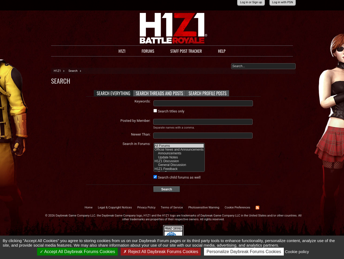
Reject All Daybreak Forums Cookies (160, 251)
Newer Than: (140, 134)
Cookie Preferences (237, 207)
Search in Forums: (136, 144)
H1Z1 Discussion (179, 161)
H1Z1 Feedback (179, 169)
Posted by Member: (135, 121)
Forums (148, 51)
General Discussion (179, 165)
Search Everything (113, 93)
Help (221, 51)
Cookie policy (297, 251)
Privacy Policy (146, 207)
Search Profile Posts (207, 93)
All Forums (179, 146)
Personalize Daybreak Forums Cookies (244, 251)
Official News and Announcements (179, 149)
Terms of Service (172, 207)
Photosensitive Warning (203, 207)
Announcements (179, 153)
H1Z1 (122, 51)
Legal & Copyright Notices (115, 207)
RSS (257, 208)
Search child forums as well (176, 177)
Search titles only (168, 111)
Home (89, 207)
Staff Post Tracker (186, 51)
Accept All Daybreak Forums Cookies (77, 251)
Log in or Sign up (251, 2)
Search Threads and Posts (159, 93)
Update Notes (179, 157)
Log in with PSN (282, 2)
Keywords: (142, 101)
